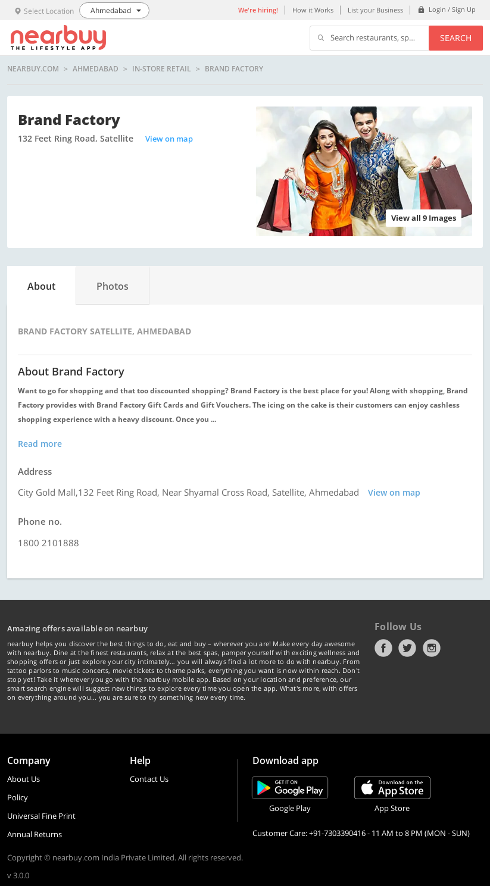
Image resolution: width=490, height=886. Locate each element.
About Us (23, 779)
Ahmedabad (95, 69)
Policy (17, 797)
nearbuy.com (33, 69)
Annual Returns (34, 834)
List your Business (375, 9)
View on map (169, 138)
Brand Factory (234, 69)
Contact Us (149, 779)
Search (456, 37)
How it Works (312, 9)
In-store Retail (161, 69)
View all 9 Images (423, 217)
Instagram (432, 648)
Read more (40, 443)
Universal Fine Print (41, 815)
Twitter (407, 648)
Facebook (383, 648)
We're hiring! (258, 9)
